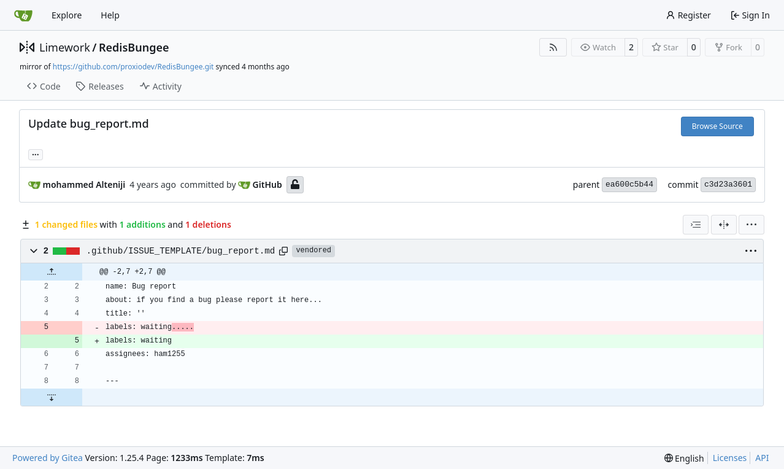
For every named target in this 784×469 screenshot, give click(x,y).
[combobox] (696, 224)
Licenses (730, 457)
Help (110, 15)
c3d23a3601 (728, 184)
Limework (64, 47)
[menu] (751, 224)
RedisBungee (134, 47)
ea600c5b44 (629, 184)
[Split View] (724, 224)
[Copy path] (283, 251)
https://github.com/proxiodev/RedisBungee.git (133, 66)
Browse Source (717, 126)
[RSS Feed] (553, 47)
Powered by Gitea (47, 457)
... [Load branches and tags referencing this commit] (35, 153)
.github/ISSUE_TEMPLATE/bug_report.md (180, 251)
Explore (67, 15)
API (762, 457)
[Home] (23, 15)
